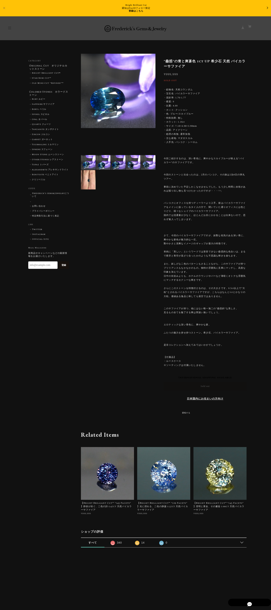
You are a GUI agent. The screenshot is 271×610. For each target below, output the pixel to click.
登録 (64, 266)
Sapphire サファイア (43, 106)
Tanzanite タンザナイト (45, 131)
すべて (92, 542)
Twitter (37, 231)
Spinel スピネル (41, 116)
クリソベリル (38, 181)
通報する (186, 412)
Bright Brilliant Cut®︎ (46, 73)
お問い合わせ (39, 207)
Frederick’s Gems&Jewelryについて (50, 197)
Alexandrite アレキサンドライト (50, 171)
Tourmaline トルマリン (45, 146)
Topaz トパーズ (40, 166)
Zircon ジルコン (41, 136)
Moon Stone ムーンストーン (48, 156)
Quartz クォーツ (41, 126)
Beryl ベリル (39, 110)
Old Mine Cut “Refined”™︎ (48, 83)
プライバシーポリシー (43, 212)
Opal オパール (39, 121)
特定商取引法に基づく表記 (45, 217)
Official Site (40, 240)
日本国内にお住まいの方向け (205, 398)
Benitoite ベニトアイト (45, 176)
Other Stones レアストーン (47, 161)
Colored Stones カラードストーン (47, 94)
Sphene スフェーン (42, 151)
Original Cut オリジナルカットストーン (48, 67)
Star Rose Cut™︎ (41, 79)
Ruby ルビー (38, 101)
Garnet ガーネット (42, 141)
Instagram (39, 236)
